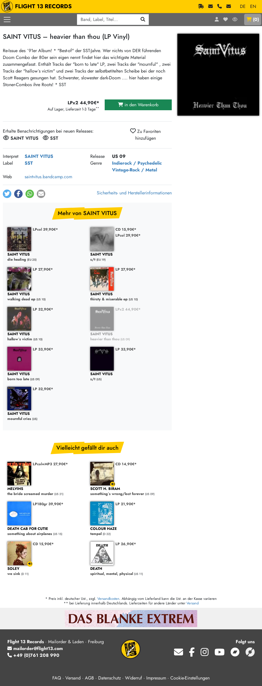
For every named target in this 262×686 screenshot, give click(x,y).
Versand (192, 603)
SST (29, 163)
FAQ (56, 678)
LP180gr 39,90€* (48, 504)
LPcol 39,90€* (45, 229)
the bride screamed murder (46, 491)
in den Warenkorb (138, 104)
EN (253, 6)
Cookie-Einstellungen (190, 678)
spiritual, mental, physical (128, 571)
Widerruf (133, 678)
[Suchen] (143, 19)
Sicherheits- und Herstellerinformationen (134, 193)
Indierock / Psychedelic (137, 163)
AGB (89, 678)
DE (243, 6)
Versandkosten (108, 598)
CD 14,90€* (126, 464)
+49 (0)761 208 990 (33, 655)
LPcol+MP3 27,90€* (50, 464)
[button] (7, 194)
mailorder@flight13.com (35, 648)
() (252, 19)
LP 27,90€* (43, 269)
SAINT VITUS (39, 156)
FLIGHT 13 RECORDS (38, 6)
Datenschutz (109, 678)
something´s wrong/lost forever (128, 491)
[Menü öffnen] (7, 19)
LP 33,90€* (43, 349)
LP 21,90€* (125, 504)
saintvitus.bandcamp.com (48, 176)
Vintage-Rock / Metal (134, 170)
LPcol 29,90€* (128, 235)
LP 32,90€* (43, 309)
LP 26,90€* (125, 544)
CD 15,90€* (125, 229)
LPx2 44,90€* (128, 309)
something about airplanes (46, 531)
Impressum (156, 678)
